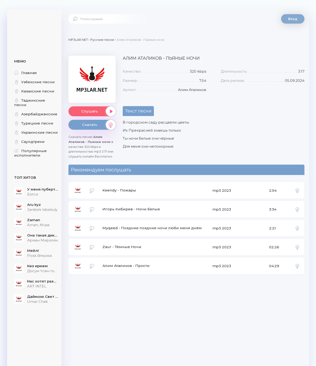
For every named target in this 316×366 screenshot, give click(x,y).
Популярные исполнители (30, 153)
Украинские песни (36, 132)
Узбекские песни (34, 82)
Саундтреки (29, 141)
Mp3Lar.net (34, 25)
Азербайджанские (35, 114)
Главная (25, 73)
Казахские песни (34, 91)
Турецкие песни (33, 123)
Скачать (99, 125)
